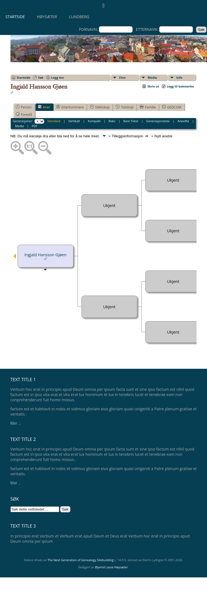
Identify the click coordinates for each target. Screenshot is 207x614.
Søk (40, 77)
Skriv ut (153, 86)
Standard (53, 121)
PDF (34, 126)
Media (152, 77)
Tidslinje (125, 107)
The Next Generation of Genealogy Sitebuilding (80, 560)
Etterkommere (70, 107)
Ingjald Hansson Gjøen (45, 254)
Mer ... (15, 423)
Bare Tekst (130, 121)
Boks (111, 121)
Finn (122, 77)
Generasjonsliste (158, 121)
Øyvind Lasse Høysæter (111, 567)
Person (24, 107)
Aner (44, 107)
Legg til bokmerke (180, 86)
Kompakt (94, 121)
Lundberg (79, 16)
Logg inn (57, 77)
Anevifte (183, 121)
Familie (148, 107)
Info (179, 77)
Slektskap (100, 107)
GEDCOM (171, 107)
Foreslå (24, 114)
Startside (15, 16)
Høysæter (47, 16)
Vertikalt (74, 121)
